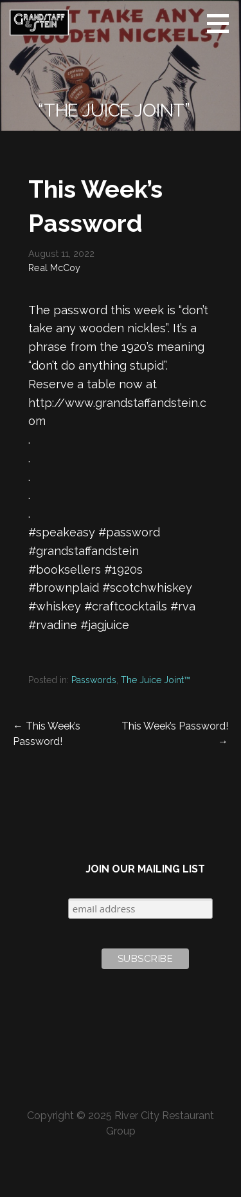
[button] (222, 23)
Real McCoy (54, 267)
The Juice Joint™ (155, 680)
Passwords (93, 680)
